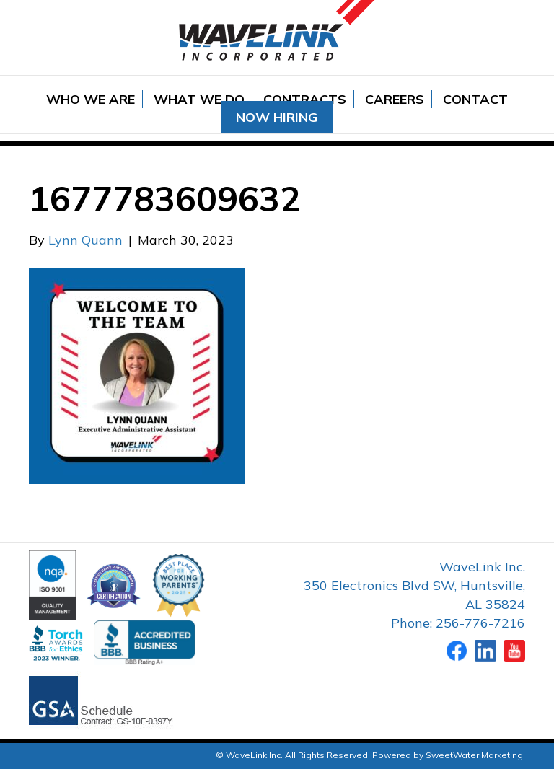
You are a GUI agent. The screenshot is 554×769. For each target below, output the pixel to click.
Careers (394, 99)
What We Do (199, 99)
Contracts (304, 99)
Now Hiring (277, 117)
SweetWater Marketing (474, 755)
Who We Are (90, 99)
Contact (475, 99)
